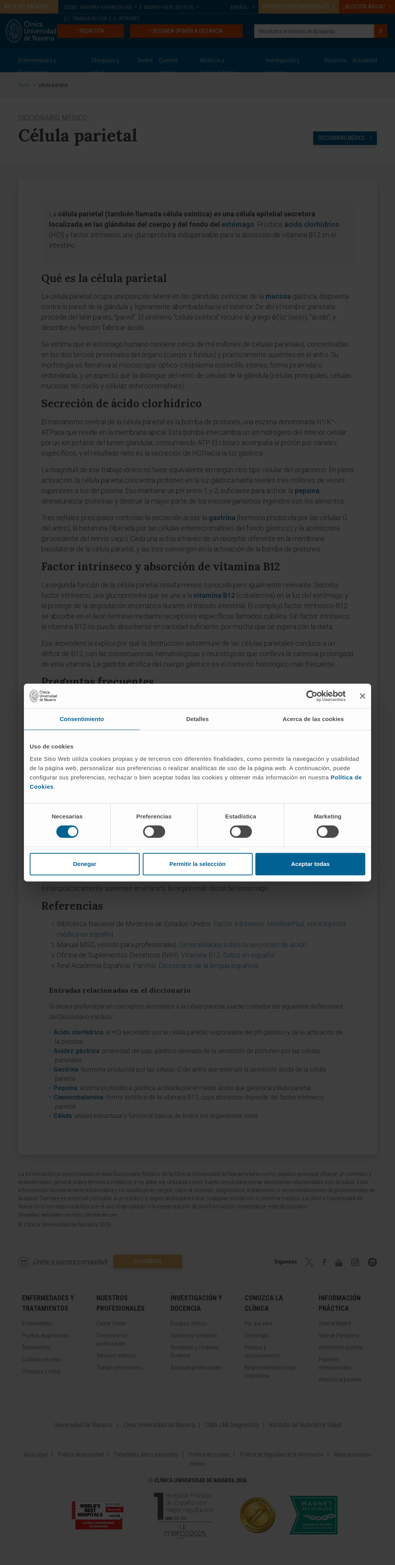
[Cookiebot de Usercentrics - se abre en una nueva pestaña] (312, 696)
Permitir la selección (197, 864)
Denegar (84, 864)
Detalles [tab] (197, 719)
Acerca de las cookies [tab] (313, 719)
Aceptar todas (310, 864)
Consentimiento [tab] (82, 719)
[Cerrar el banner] (362, 696)
